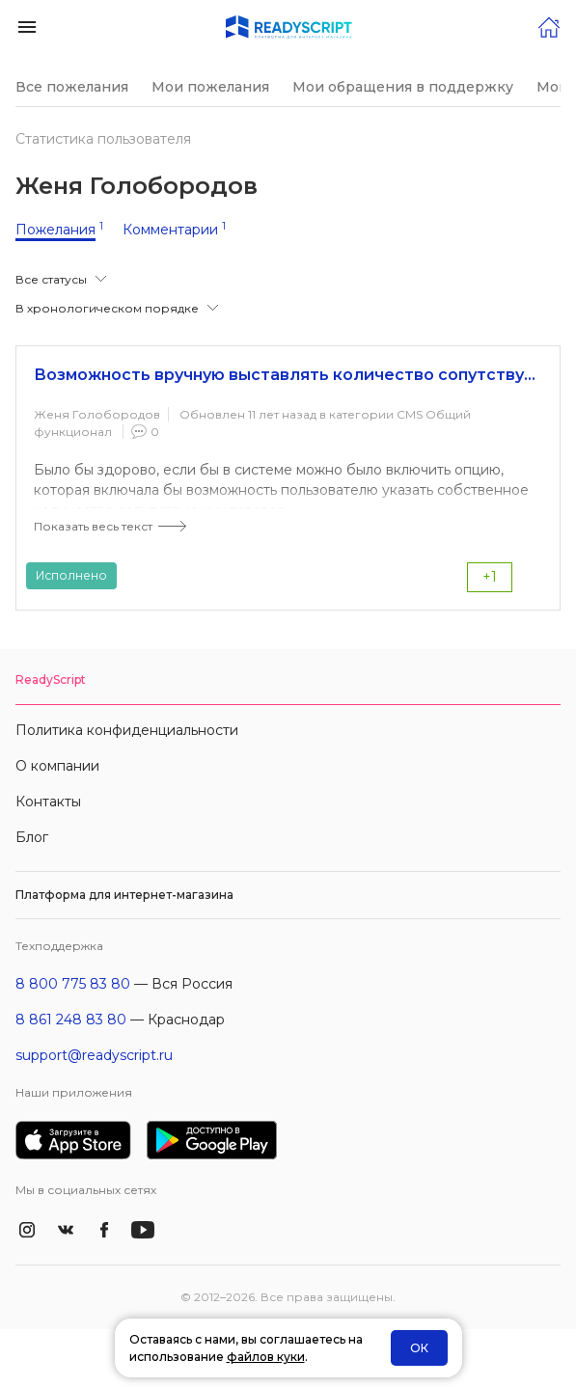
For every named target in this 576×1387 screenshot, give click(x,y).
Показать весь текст (93, 526)
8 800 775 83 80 (72, 984)
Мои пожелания (210, 86)
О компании (57, 766)
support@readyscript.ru (94, 1055)
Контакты (48, 801)
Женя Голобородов (97, 414)
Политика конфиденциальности (126, 730)
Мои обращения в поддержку (402, 86)
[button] (27, 25)
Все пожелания (71, 86)
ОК (419, 1348)
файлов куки (266, 1356)
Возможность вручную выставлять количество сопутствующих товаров (288, 375)
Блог (31, 837)
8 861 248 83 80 (70, 1019)
